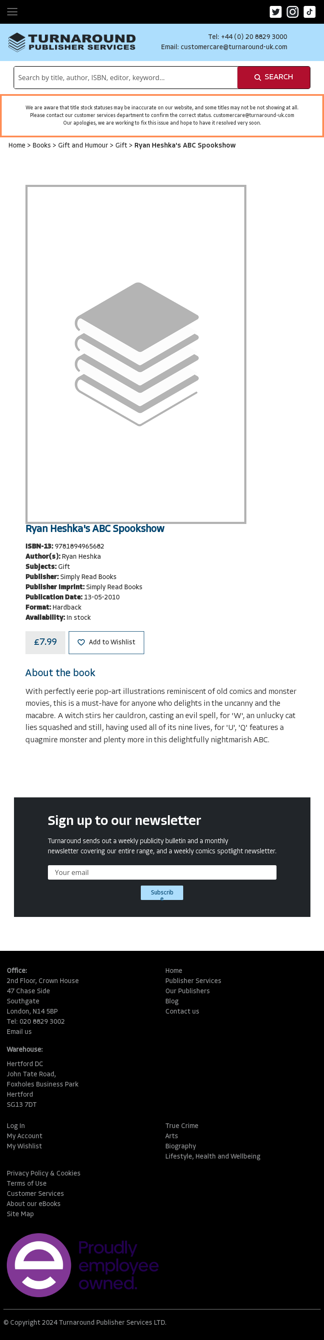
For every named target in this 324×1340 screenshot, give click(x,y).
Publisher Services (193, 981)
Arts (171, 1136)
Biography (180, 1146)
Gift (122, 145)
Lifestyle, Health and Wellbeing (212, 1156)
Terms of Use (27, 1184)
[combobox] (125, 78)
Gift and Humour (84, 145)
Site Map (20, 1214)
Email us (19, 1032)
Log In (16, 1126)
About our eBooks (34, 1204)
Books (43, 145)
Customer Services (35, 1194)
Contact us (182, 1011)
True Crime (181, 1126)
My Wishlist (24, 1146)
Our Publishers (187, 991)
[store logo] (72, 42)
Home (17, 145)
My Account (24, 1136)
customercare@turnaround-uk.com (234, 47)
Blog (172, 1001)
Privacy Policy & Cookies (44, 1173)
